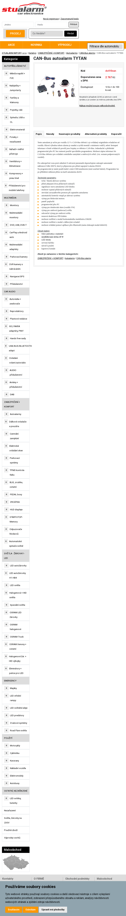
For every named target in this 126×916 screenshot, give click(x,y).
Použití (8, 738)
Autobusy (14, 783)
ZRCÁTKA (15, 502)
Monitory (14, 205)
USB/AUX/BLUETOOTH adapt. (20, 348)
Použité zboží (11, 830)
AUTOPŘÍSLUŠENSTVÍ (15, 66)
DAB (12, 394)
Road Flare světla (18, 730)
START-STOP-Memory (16, 519)
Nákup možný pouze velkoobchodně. (97, 105)
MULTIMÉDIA (10, 197)
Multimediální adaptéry (16, 246)
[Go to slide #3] (77, 114)
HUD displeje (16, 509)
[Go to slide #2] (60, 114)
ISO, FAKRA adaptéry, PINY (16, 328)
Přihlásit (73, 24)
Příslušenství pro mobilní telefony (17, 187)
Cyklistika (14, 753)
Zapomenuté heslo (70, 18)
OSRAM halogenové (15, 626)
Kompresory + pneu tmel (16, 175)
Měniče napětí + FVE (17, 75)
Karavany (14, 760)
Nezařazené (10, 810)
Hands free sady (18, 338)
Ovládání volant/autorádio (17, 360)
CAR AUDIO (9, 291)
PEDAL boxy (16, 494)
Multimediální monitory (16, 215)
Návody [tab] (50, 134)
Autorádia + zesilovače (15, 301)
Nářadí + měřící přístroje (16, 151)
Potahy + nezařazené (15, 139)
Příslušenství (16, 284)
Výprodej (64, 44)
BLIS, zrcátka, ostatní (16, 484)
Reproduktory (16, 311)
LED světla (15, 585)
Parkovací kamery (18, 256)
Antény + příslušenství (16, 384)
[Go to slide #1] (43, 114)
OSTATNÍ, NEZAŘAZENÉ (15, 790)
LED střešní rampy (15, 698)
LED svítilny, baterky (15, 800)
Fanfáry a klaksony (14, 100)
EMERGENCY (10, 680)
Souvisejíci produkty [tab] (69, 134)
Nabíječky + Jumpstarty (15, 87)
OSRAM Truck (17, 636)
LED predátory (17, 715)
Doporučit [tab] (116, 134)
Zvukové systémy (18, 723)
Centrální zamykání (14, 436)
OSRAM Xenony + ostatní (17, 646)
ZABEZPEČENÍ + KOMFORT (51, 53)
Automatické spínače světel (16, 543)
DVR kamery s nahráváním (16, 266)
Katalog (32, 53)
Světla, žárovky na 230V (13, 820)
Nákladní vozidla (18, 768)
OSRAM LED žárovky (15, 614)
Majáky (13, 688)
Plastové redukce (18, 318)
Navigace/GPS (17, 276)
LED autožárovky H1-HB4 (17, 575)
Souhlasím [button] (14, 909)
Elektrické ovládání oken (16, 448)
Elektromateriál (17, 129)
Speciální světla (17, 605)
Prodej (15, 33)
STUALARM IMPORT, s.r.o (14, 53)
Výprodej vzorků (12, 837)
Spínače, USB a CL (17, 119)
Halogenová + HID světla (18, 595)
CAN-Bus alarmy (87, 53)
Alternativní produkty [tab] (96, 134)
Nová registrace (51, 18)
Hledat (70, 33)
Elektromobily (16, 775)
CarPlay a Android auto (18, 234)
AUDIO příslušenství (16, 372)
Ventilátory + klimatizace (15, 163)
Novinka (36, 44)
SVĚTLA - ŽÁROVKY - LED (14, 555)
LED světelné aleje (18, 708)
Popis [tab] (39, 134)
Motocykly (15, 745)
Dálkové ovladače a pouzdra (17, 424)
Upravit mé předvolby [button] (53, 909)
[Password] (51, 24)
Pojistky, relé (16, 110)
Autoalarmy (71, 53)
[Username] (18, 24)
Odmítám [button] (30, 909)
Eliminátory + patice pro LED (16, 670)
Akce (11, 44)
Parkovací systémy (15, 460)
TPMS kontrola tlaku (17, 472)
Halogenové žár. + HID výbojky (17, 658)
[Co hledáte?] (47, 34)
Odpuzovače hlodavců (16, 531)
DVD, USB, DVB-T (18, 225)
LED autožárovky (18, 565)
